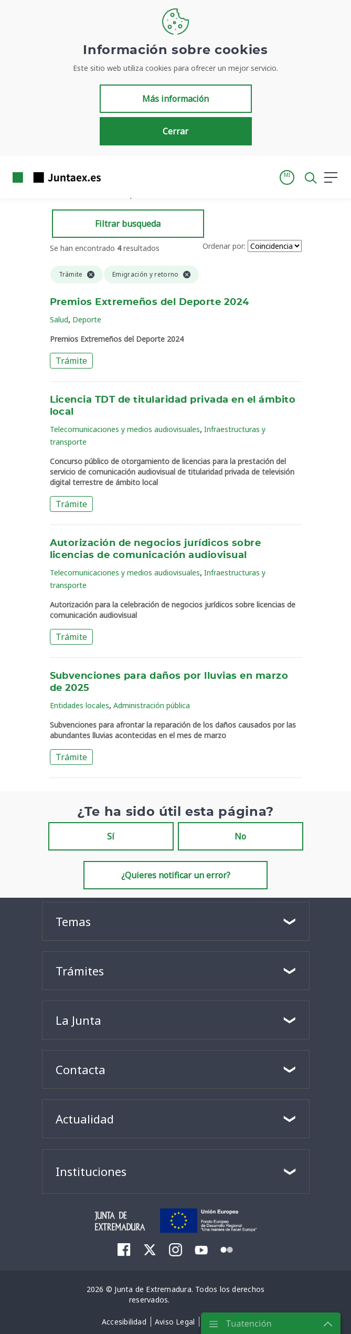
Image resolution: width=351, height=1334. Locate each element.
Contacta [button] (80, 1069)
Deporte (86, 319)
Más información (175, 98)
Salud (59, 319)
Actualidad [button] (85, 1119)
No (240, 836)
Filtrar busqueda (128, 223)
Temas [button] (73, 921)
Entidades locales (79, 705)
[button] (287, 177)
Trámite (71, 360)
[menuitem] (124, 1249)
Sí (110, 836)
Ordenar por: (224, 246)
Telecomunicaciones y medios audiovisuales (125, 429)
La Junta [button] (78, 1020)
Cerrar (175, 131)
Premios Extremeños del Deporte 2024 (149, 302)
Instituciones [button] (91, 1171)
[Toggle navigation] (115, 176)
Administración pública (151, 705)
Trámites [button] (80, 971)
